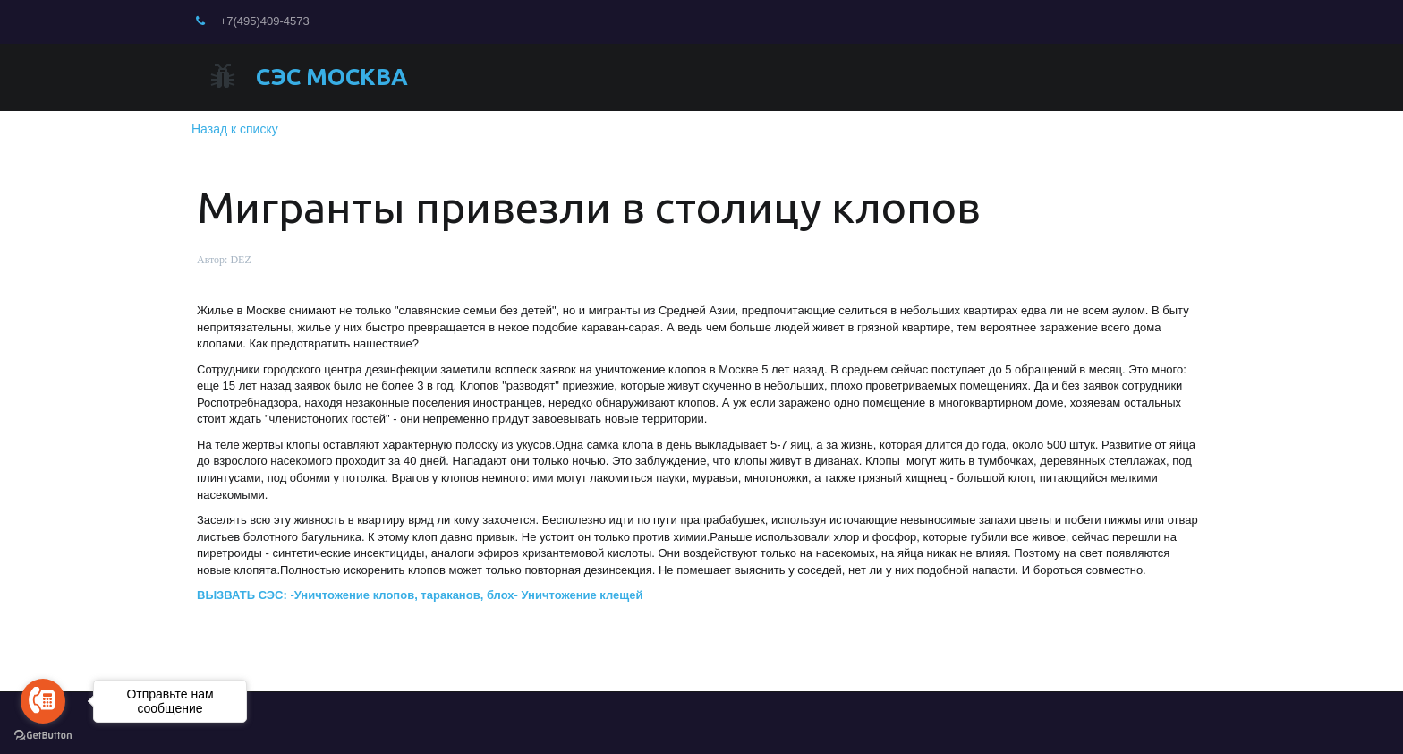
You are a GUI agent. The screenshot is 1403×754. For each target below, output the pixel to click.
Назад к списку (234, 129)
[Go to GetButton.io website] (43, 735)
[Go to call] (43, 701)
